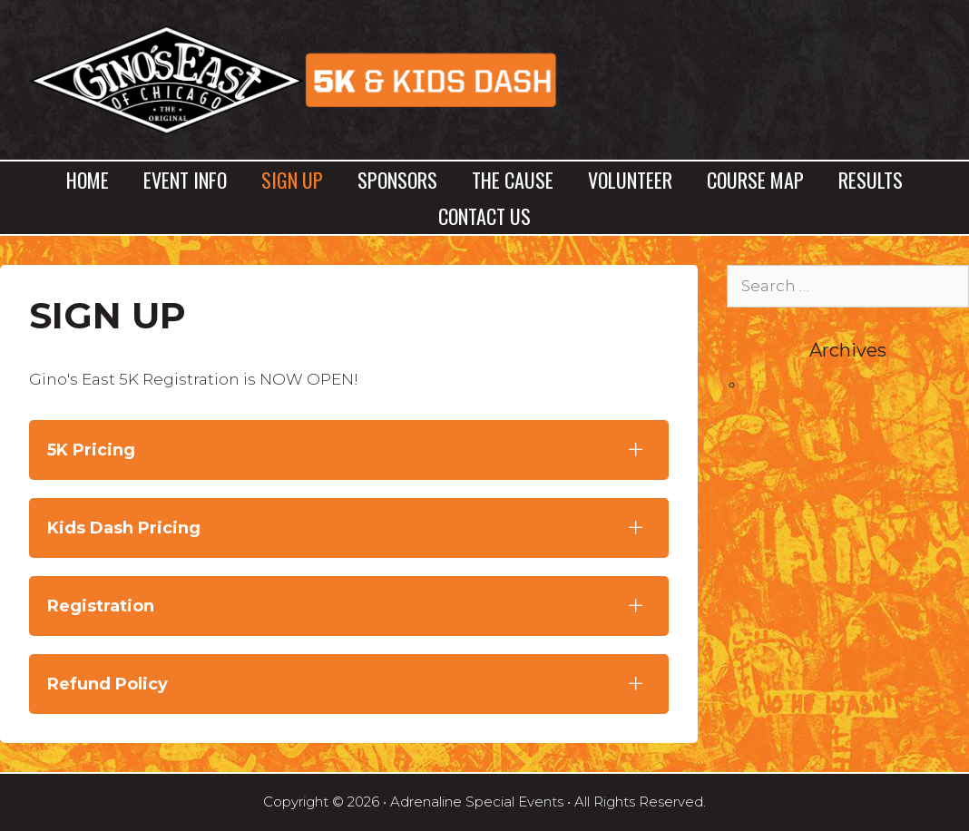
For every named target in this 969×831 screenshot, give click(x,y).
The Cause (512, 179)
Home (87, 179)
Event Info (185, 179)
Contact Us (484, 215)
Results (870, 179)
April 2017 (781, 384)
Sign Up (292, 179)
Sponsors (397, 179)
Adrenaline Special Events (476, 801)
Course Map (755, 179)
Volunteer (630, 179)
